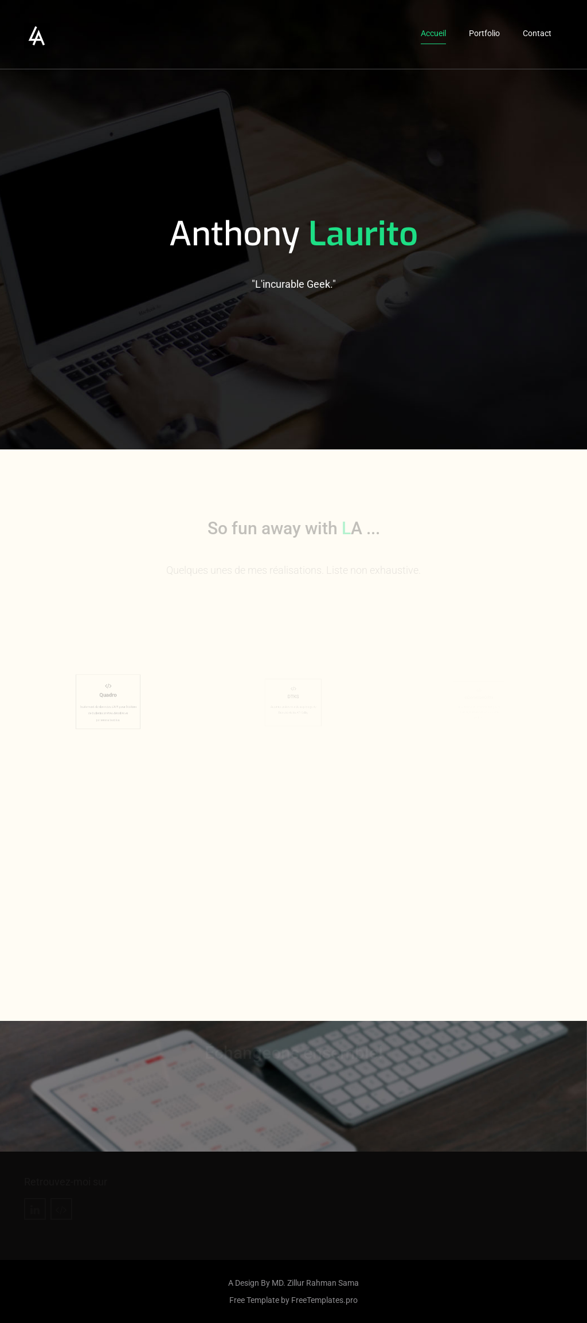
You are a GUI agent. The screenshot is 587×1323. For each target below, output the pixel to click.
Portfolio (484, 33)
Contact (537, 33)
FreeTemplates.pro (324, 1300)
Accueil (433, 33)
